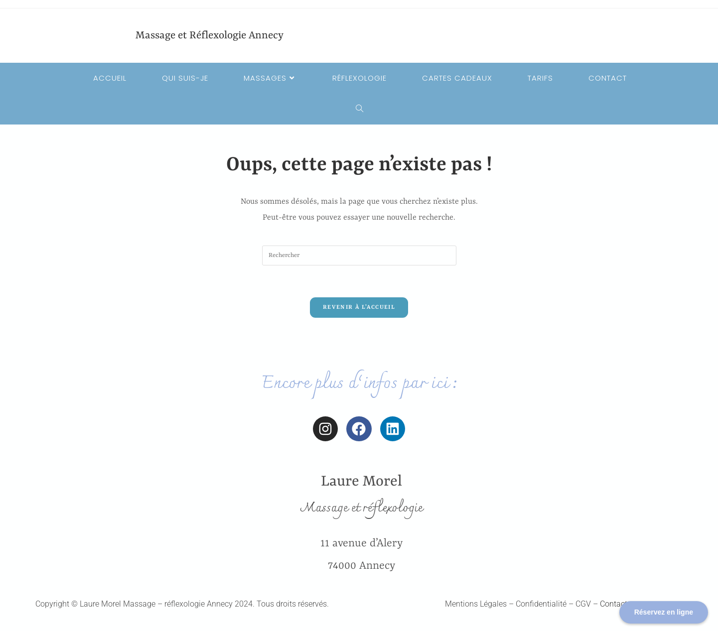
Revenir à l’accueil (359, 307)
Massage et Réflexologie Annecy (210, 36)
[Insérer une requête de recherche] (359, 255)
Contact (613, 604)
